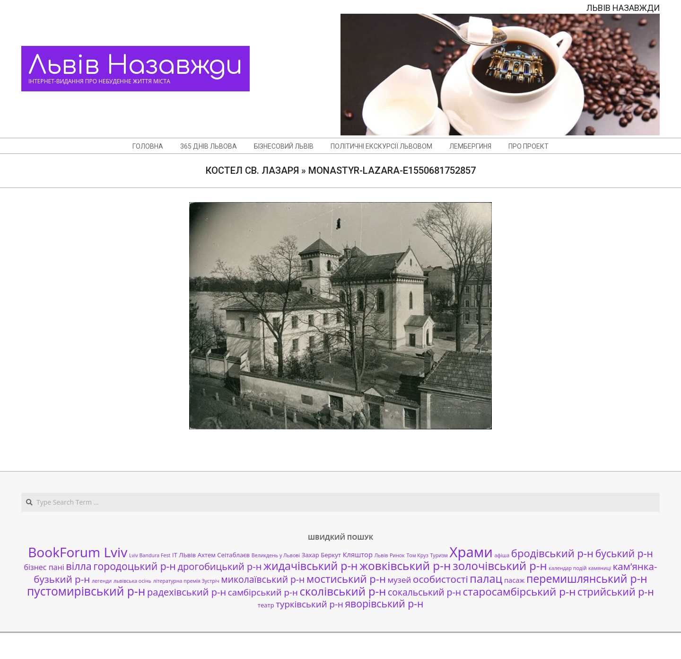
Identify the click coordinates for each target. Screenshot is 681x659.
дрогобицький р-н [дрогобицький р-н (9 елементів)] (219, 566)
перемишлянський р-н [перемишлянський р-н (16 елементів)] (586, 578)
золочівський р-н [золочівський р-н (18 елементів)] (500, 565)
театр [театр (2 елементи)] (266, 605)
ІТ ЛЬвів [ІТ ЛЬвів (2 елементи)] (184, 555)
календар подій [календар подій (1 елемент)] (567, 568)
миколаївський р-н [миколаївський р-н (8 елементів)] (263, 579)
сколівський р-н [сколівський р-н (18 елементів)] (342, 591)
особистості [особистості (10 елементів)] (440, 579)
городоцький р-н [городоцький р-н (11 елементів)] (134, 566)
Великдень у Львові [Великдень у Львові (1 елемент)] (276, 555)
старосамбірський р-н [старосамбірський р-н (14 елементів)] (519, 591)
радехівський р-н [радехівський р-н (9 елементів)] (186, 592)
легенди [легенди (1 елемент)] (102, 581)
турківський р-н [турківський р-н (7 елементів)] (309, 604)
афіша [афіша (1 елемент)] (502, 555)
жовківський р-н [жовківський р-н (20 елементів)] (405, 565)
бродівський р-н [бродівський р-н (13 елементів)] (552, 553)
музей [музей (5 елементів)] (399, 579)
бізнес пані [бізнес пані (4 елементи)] (44, 567)
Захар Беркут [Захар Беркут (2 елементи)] (321, 555)
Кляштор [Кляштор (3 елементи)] (358, 554)
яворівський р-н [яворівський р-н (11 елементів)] (384, 603)
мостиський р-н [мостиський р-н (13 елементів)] (346, 578)
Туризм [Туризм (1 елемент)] (438, 555)
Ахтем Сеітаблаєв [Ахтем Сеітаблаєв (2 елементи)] (224, 555)
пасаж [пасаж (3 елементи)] (514, 580)
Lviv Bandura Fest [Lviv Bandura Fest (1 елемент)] (149, 555)
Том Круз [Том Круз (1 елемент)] (417, 555)
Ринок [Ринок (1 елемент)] (397, 555)
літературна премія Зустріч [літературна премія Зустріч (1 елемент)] (186, 581)
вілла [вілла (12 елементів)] (78, 566)
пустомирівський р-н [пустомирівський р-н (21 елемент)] (86, 591)
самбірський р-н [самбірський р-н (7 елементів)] (263, 592)
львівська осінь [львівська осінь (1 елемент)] (132, 581)
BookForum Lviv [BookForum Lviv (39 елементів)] (77, 552)
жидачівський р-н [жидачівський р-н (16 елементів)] (310, 565)
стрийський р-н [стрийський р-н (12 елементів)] (615, 591)
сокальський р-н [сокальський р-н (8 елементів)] (424, 592)
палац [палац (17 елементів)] (486, 578)
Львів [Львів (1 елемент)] (381, 555)
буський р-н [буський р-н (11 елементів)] (624, 553)
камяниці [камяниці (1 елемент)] (599, 568)
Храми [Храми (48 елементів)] (471, 552)
